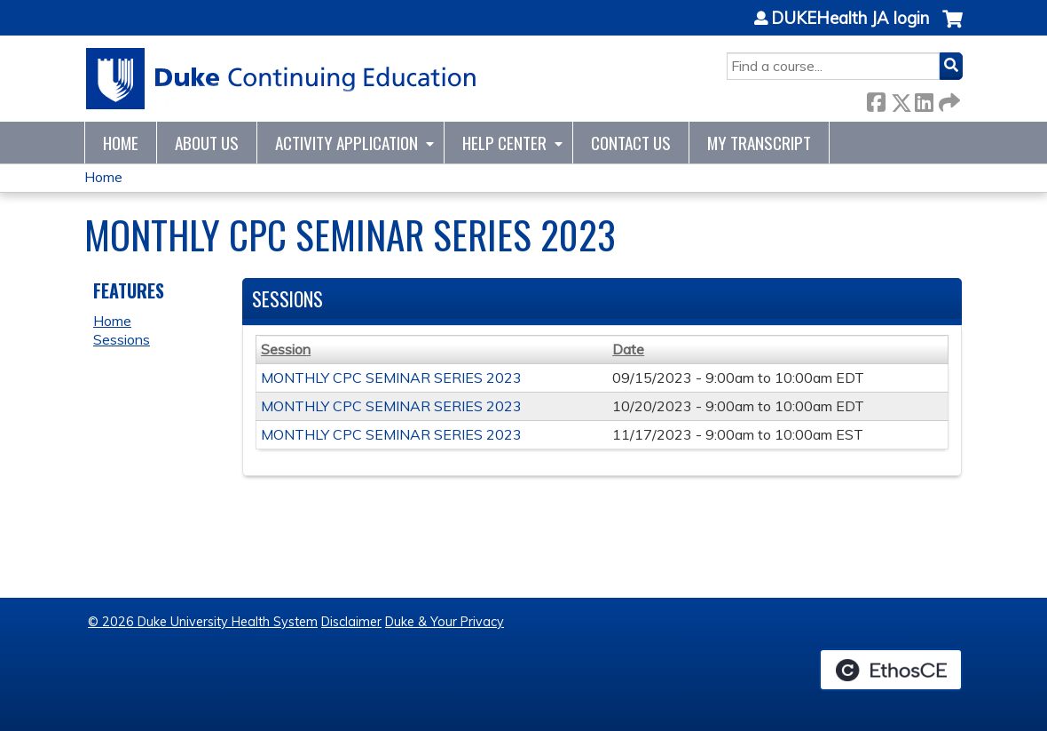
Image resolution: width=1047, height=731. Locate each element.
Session (286, 349)
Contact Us (631, 142)
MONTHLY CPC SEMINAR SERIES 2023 (391, 377)
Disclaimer (351, 622)
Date (628, 349)
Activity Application (346, 142)
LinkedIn (924, 99)
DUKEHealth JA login (850, 19)
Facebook (876, 99)
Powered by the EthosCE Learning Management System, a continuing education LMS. (891, 669)
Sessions (121, 339)
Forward (947, 99)
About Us (207, 142)
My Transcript (759, 142)
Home (120, 142)
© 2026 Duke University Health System (203, 622)
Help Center (504, 142)
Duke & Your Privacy (444, 622)
